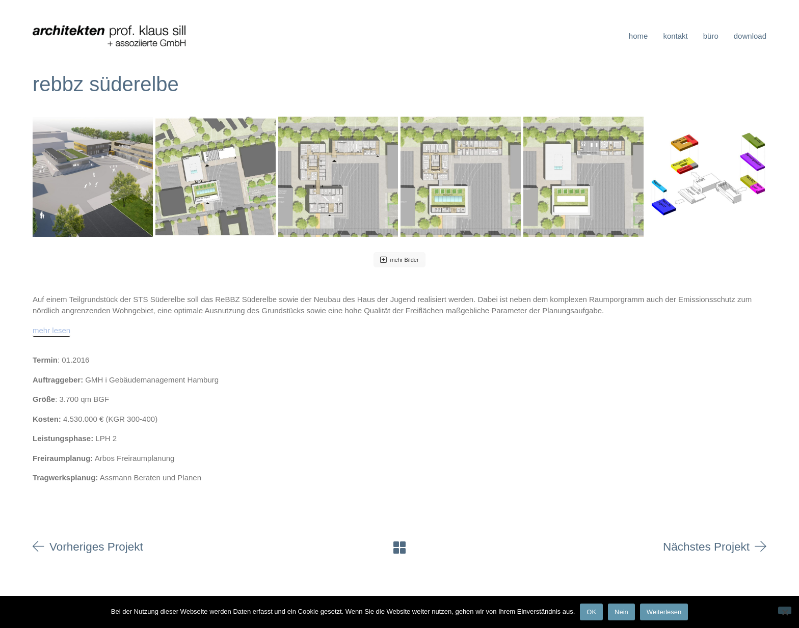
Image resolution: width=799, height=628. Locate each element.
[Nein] (784, 610)
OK (591, 612)
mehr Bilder (399, 260)
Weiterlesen (664, 612)
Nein (621, 612)
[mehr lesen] (51, 331)
